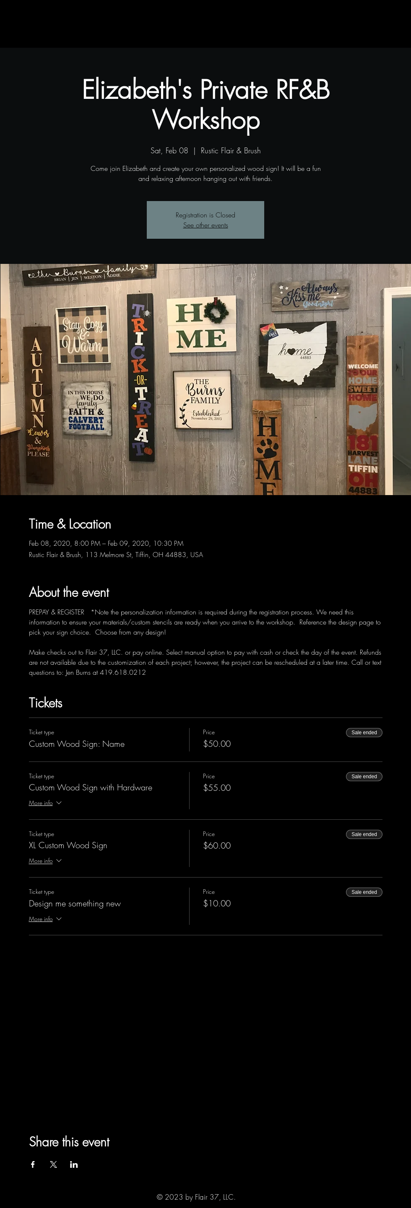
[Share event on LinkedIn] (74, 1164)
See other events (205, 225)
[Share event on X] (53, 1164)
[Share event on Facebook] (33, 1164)
